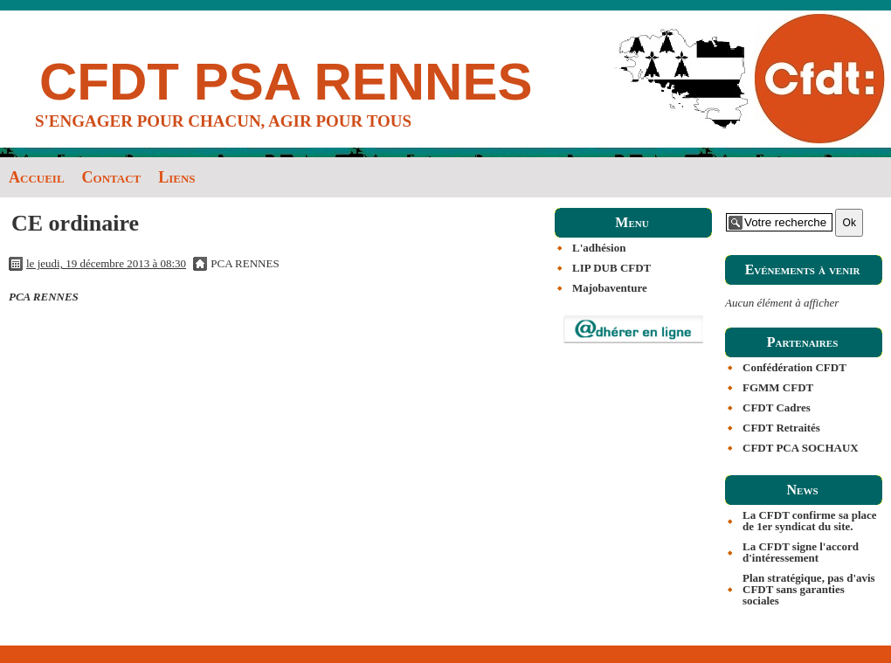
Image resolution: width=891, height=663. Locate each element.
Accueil (37, 177)
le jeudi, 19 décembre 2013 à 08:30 (106, 263)
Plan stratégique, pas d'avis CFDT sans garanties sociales (808, 589)
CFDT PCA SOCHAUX (800, 447)
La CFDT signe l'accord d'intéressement (800, 552)
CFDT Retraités (781, 427)
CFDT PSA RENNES (286, 81)
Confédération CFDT (794, 367)
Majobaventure (609, 287)
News (802, 489)
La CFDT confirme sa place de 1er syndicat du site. (809, 520)
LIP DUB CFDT (611, 267)
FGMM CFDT (777, 387)
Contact (112, 177)
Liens (176, 177)
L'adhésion (598, 247)
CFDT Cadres (776, 407)
